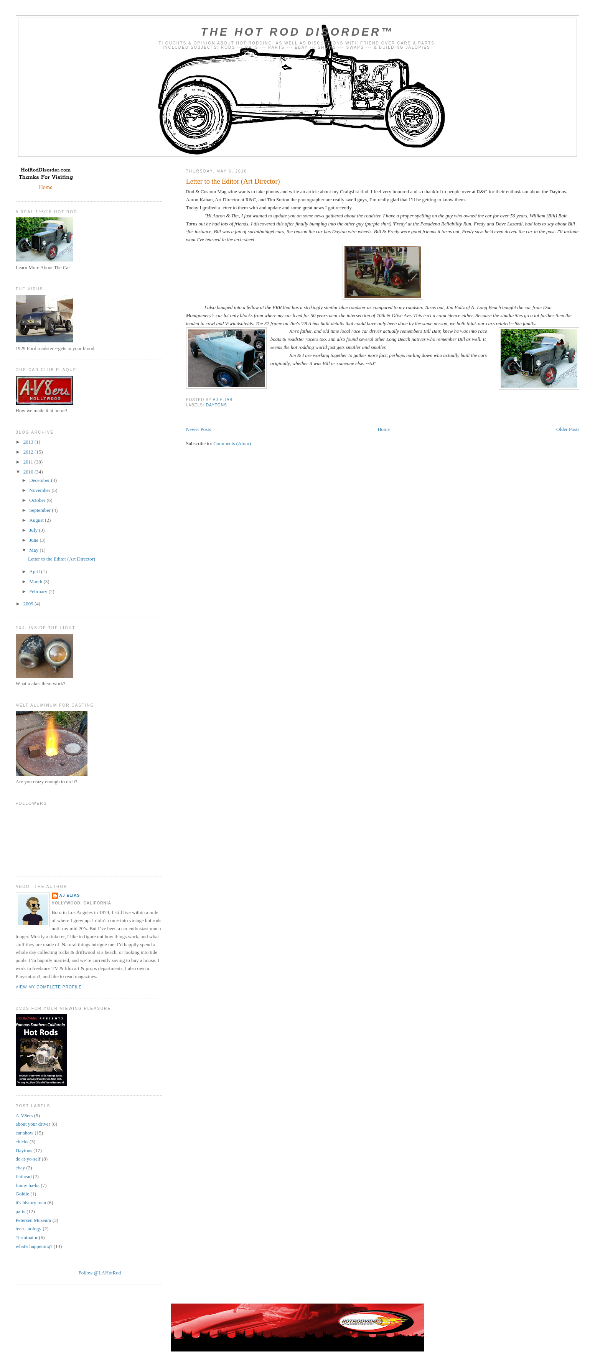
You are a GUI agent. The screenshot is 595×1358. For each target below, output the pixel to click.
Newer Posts (198, 429)
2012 (29, 452)
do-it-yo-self (28, 1159)
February (38, 591)
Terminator (27, 1237)
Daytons (216, 405)
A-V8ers (24, 1115)
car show (25, 1133)
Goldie (22, 1194)
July (34, 530)
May (34, 550)
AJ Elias (69, 895)
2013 (29, 442)
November (40, 490)
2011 (29, 462)
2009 (29, 604)
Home (383, 429)
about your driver (33, 1124)
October (37, 500)
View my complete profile (49, 987)
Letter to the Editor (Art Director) (233, 181)
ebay (20, 1168)
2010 (29, 472)
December (40, 480)
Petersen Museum (33, 1220)
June (34, 540)
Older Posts (567, 429)
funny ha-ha (28, 1185)
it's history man (31, 1202)
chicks (22, 1141)
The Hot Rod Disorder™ (297, 32)
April (35, 571)
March (36, 581)
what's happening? (34, 1246)
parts (20, 1211)
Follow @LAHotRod (100, 1273)
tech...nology (29, 1228)
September (40, 510)
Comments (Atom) (232, 443)
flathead (24, 1176)
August (37, 520)
